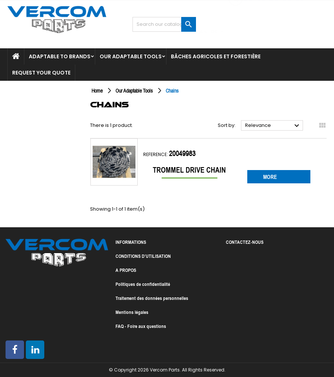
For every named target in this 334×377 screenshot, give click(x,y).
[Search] (164, 24)
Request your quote (41, 72)
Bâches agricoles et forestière (216, 56)
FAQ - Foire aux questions (141, 326)
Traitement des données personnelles (152, 298)
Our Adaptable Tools (131, 56)
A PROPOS (126, 270)
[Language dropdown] (303, 32)
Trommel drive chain (189, 170)
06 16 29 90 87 (274, 12)
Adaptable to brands (59, 56)
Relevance (273, 125)
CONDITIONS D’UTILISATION (143, 256)
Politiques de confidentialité (143, 284)
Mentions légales (132, 312)
